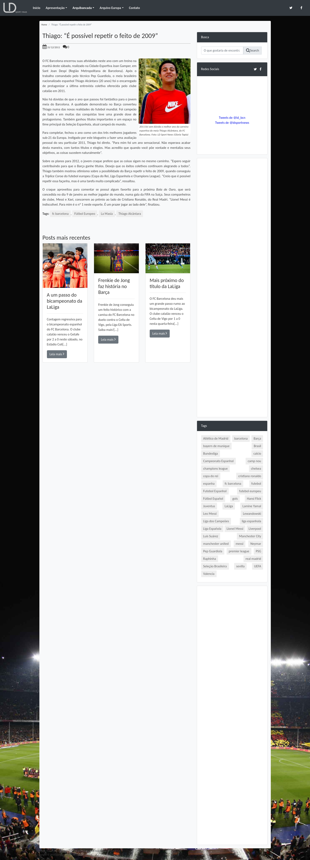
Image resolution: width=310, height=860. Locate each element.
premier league (239, 551)
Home (44, 24)
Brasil (257, 446)
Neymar (255, 544)
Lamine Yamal (251, 506)
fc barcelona (60, 214)
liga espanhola (251, 521)
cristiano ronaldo (249, 476)
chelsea (256, 468)
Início (36, 8)
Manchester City (250, 536)
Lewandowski (252, 514)
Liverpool (255, 529)
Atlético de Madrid (215, 438)
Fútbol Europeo (84, 214)
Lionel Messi (235, 529)
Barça (257, 438)
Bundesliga (210, 453)
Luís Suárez (210, 536)
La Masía (107, 214)
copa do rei (210, 476)
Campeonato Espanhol (218, 461)
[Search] (222, 50)
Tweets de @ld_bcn (232, 118)
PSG (258, 551)
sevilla (240, 566)
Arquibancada (82, 8)
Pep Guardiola (212, 551)
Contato (134, 8)
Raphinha (209, 559)
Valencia (209, 574)
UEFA (257, 566)
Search (252, 50)
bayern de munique (216, 446)
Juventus (209, 506)
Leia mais (57, 354)
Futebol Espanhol (215, 491)
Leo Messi (210, 514)
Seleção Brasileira (215, 566)
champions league (215, 468)
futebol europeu (250, 491)
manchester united (216, 544)
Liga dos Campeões (216, 521)
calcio (257, 453)
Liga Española (212, 529)
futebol (256, 484)
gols (235, 499)
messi (239, 544)
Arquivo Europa (110, 8)
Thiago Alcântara (130, 214)
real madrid (253, 559)
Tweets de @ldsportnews (232, 123)
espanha (209, 484)
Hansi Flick (254, 499)
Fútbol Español (213, 499)
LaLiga (229, 506)
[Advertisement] (117, 422)
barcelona (241, 438)
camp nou (254, 461)
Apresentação (55, 8)
